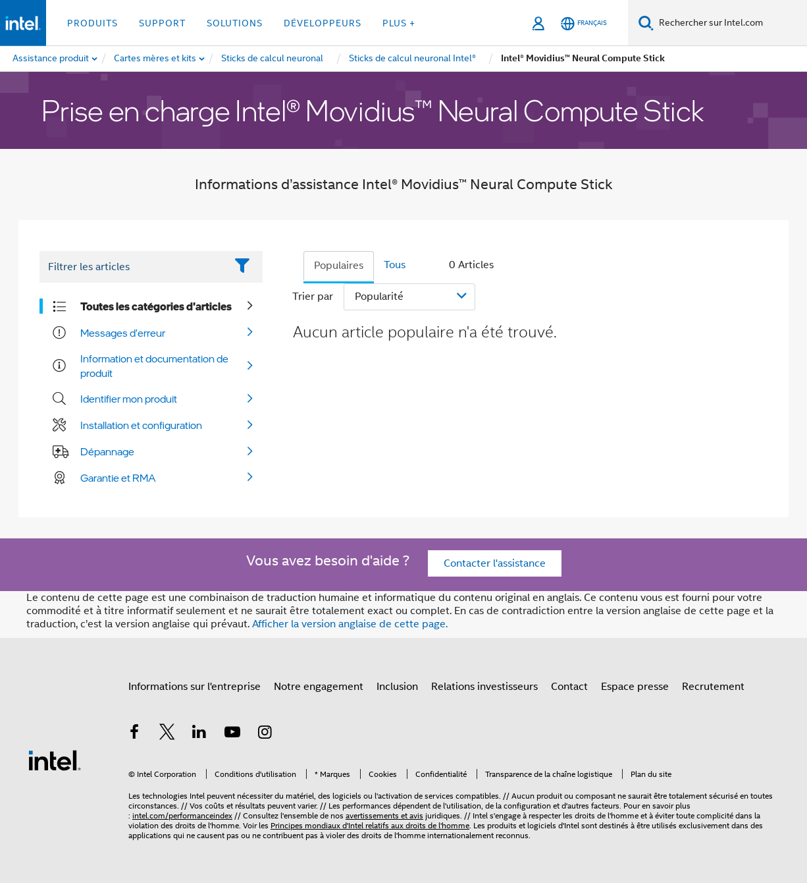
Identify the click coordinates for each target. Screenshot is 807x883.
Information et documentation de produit (154, 366)
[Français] (584, 23)
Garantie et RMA (118, 477)
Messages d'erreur (122, 332)
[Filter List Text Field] (132, 267)
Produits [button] (92, 23)
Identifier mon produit (128, 398)
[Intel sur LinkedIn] (199, 734)
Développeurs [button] (322, 23)
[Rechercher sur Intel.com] (730, 23)
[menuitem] (156, 59)
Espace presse (635, 686)
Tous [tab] (394, 264)
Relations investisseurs (484, 686)
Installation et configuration (141, 425)
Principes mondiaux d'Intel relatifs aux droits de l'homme (370, 825)
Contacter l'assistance (495, 563)
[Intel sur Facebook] (134, 734)
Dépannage (107, 451)
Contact (569, 686)
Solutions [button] (235, 23)
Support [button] (162, 23)
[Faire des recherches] (646, 22)
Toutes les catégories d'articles (156, 306)
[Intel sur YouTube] (232, 734)
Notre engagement (318, 686)
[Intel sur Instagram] (264, 734)
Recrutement (713, 686)
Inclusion (397, 686)
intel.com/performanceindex (182, 815)
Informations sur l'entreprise (194, 686)
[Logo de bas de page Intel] (54, 759)
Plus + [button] (398, 23)
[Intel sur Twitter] (167, 734)
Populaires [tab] (338, 265)
